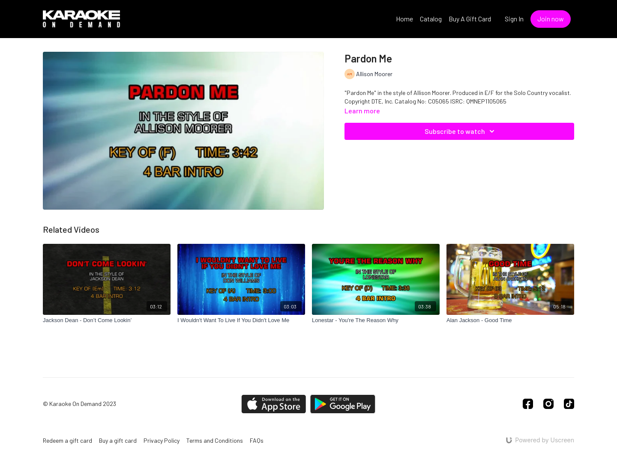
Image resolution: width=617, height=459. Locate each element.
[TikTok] (569, 404)
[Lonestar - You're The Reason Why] (376, 320)
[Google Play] (343, 404)
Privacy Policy (162, 440)
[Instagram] (548, 404)
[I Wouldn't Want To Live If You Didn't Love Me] (241, 320)
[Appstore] (273, 404)
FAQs (257, 440)
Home (404, 19)
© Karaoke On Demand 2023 (79, 404)
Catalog (431, 19)
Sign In (514, 19)
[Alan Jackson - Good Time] (510, 320)
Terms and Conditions (214, 440)
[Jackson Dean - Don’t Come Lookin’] (107, 320)
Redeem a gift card (67, 440)
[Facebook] (528, 404)
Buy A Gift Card (470, 19)
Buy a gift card (118, 440)
